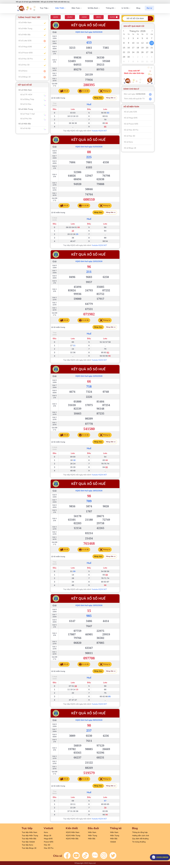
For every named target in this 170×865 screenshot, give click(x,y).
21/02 (69, 17)
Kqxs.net (92, 863)
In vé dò (125, 8)
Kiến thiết (59, 8)
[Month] (134, 31)
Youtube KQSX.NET (99, 131)
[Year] (143, 31)
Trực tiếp (44, 8)
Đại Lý (149, 8)
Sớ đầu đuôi (93, 8)
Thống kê (110, 8)
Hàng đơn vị (110, 98)
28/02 (98, 17)
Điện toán (76, 8)
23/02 (84, 17)
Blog (138, 8)
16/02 (55, 17)
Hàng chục (98, 98)
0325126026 (160, 856)
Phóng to (105, 90)
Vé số (64, 90)
